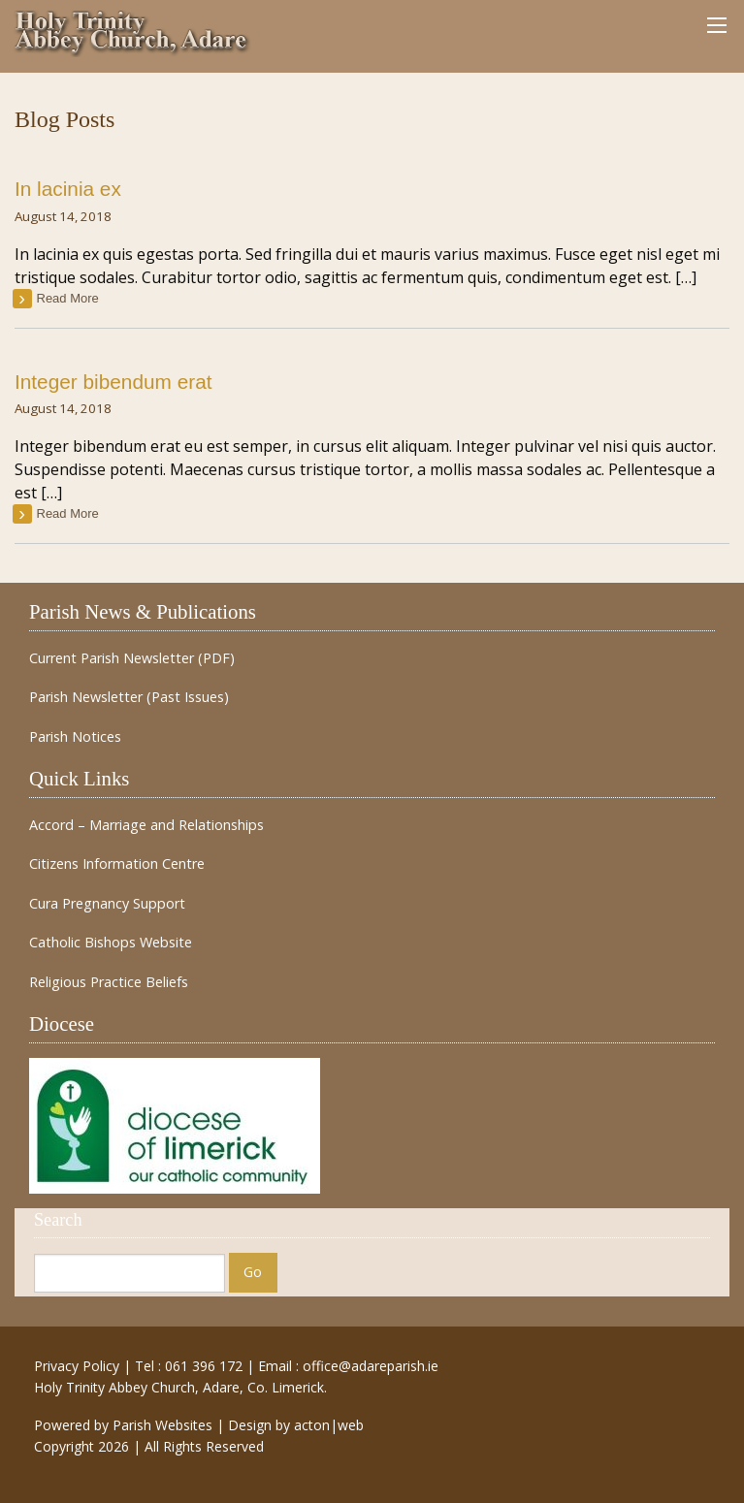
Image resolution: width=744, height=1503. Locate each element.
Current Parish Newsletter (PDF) (132, 658)
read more (68, 298)
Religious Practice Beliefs (108, 982)
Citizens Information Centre (117, 864)
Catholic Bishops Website (110, 942)
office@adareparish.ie (370, 1366)
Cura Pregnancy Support (107, 904)
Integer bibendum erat (113, 381)
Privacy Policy (76, 1366)
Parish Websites (162, 1425)
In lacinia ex (68, 188)
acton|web (329, 1425)
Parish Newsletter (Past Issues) (129, 697)
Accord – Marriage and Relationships (146, 825)
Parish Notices (75, 737)
